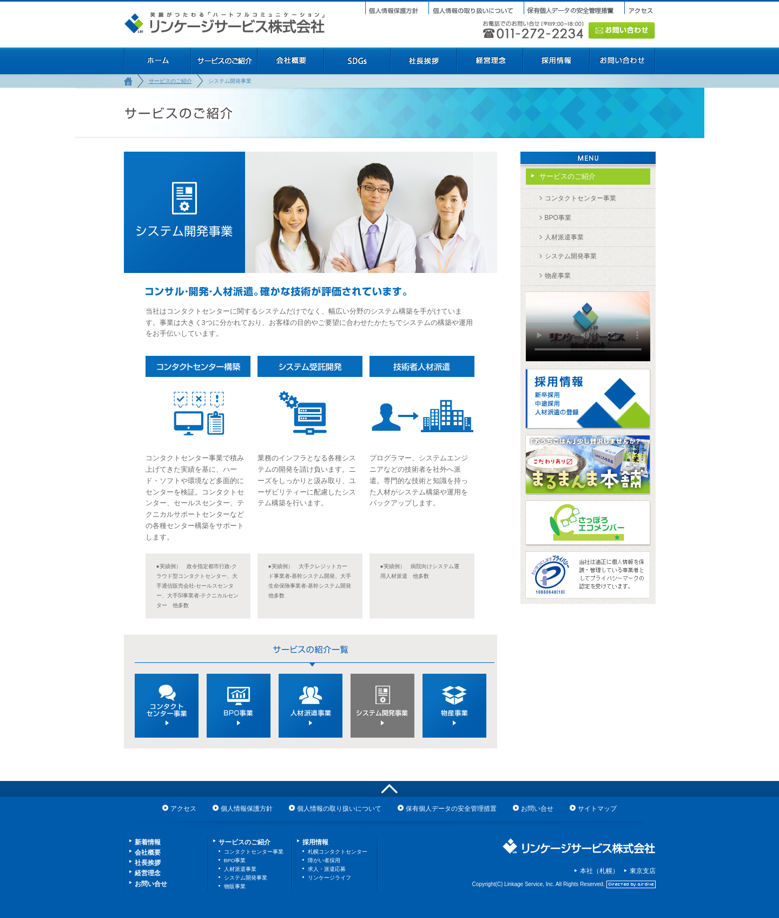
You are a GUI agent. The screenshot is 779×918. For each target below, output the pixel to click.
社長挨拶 (148, 863)
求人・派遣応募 (327, 869)
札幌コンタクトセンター (337, 852)
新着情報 (148, 842)
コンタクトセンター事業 (580, 198)
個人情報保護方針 (247, 808)
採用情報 (315, 842)
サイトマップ (597, 808)
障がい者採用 (324, 860)
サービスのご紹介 (170, 81)
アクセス (183, 808)
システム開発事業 (571, 256)
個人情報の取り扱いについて (339, 808)
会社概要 (148, 852)
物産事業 (558, 275)
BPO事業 (558, 218)
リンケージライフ (329, 878)
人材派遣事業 (564, 237)
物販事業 (235, 886)
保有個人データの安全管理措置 (451, 808)
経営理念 (148, 873)
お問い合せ (537, 808)
